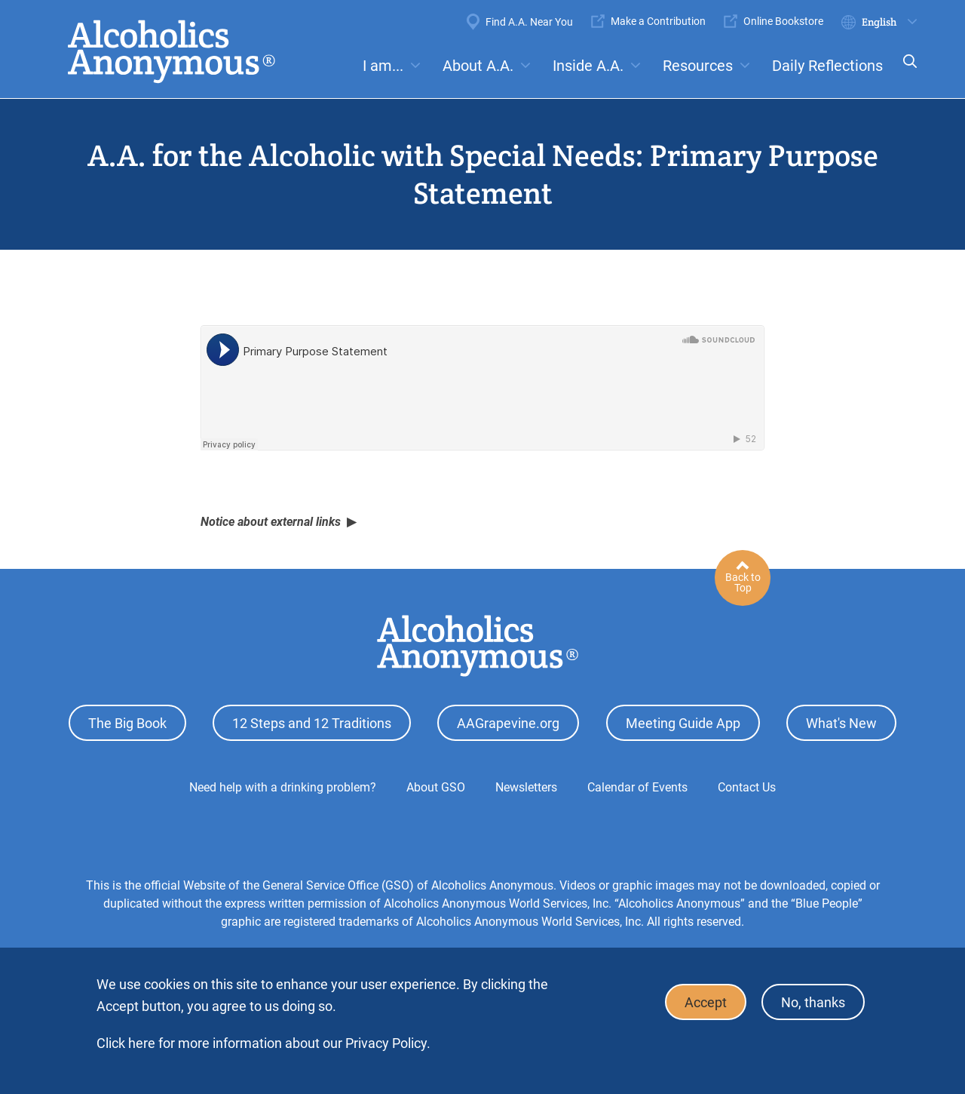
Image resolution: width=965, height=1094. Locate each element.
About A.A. (478, 66)
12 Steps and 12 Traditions (311, 723)
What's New (841, 723)
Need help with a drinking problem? (282, 787)
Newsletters (526, 787)
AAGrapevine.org (508, 723)
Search (905, 71)
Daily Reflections (827, 66)
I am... (383, 66)
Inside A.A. (588, 66)
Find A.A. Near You (529, 22)
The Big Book (127, 723)
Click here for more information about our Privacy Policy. (263, 1043)
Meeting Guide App (683, 723)
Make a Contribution (658, 21)
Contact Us (747, 787)
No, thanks (813, 1002)
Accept (706, 1002)
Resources (698, 66)
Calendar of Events (637, 787)
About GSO (435, 787)
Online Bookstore (783, 21)
